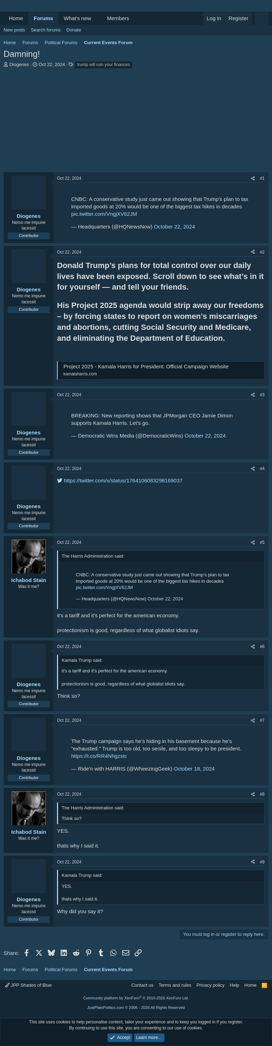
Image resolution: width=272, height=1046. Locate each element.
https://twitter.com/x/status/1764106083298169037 (119, 480)
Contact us (142, 985)
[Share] (252, 178)
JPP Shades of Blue (28, 985)
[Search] (261, 18)
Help (234, 985)
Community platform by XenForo (136, 998)
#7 (262, 720)
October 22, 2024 (174, 227)
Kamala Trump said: (82, 660)
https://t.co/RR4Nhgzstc (99, 756)
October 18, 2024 (194, 769)
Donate (73, 29)
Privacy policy (211, 985)
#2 (262, 252)
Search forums (46, 29)
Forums (43, 18)
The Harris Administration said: (93, 556)
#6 (262, 646)
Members (118, 18)
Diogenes (19, 64)
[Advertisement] (136, 122)
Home (16, 18)
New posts (14, 29)
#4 (262, 468)
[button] (97, 18)
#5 (262, 542)
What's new (77, 18)
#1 (262, 178)
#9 (262, 862)
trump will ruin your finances (103, 64)
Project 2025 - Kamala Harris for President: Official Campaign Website (145, 366)
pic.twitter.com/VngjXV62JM (104, 214)
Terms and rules (175, 985)
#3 (262, 394)
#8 (262, 794)
